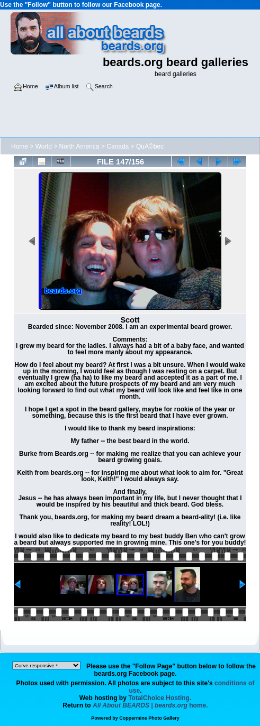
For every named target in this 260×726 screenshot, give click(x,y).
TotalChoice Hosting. (159, 698)
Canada (117, 146)
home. (150, 705)
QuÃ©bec (150, 146)
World (43, 146)
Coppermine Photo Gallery (149, 718)
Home (19, 146)
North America (79, 146)
